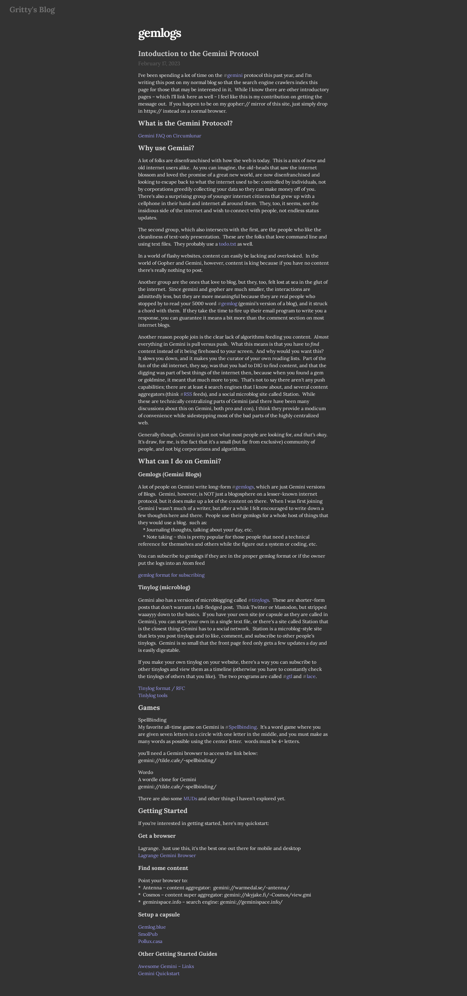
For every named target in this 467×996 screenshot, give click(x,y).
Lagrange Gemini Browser (167, 855)
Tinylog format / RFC (161, 688)
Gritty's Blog (32, 9)
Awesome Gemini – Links (166, 966)
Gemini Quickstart (159, 973)
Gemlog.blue (152, 927)
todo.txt (227, 244)
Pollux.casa (150, 941)
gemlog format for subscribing (171, 575)
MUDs (190, 798)
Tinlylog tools (152, 695)
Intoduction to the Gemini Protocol (198, 53)
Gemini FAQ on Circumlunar (169, 136)
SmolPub (148, 934)
